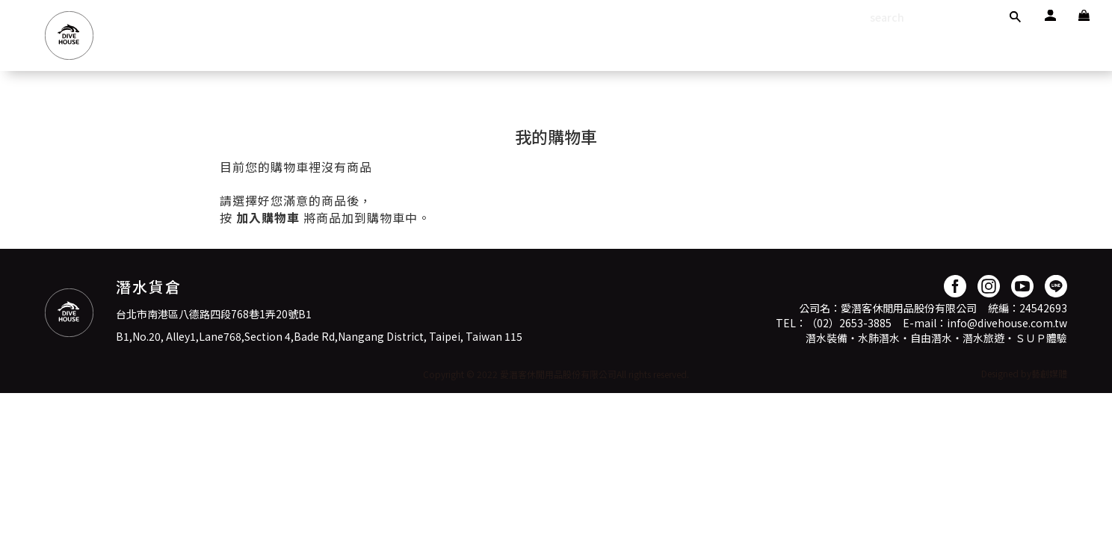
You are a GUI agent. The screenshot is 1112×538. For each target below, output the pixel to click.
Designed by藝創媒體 (1024, 373)
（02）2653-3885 (849, 322)
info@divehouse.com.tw (1007, 322)
